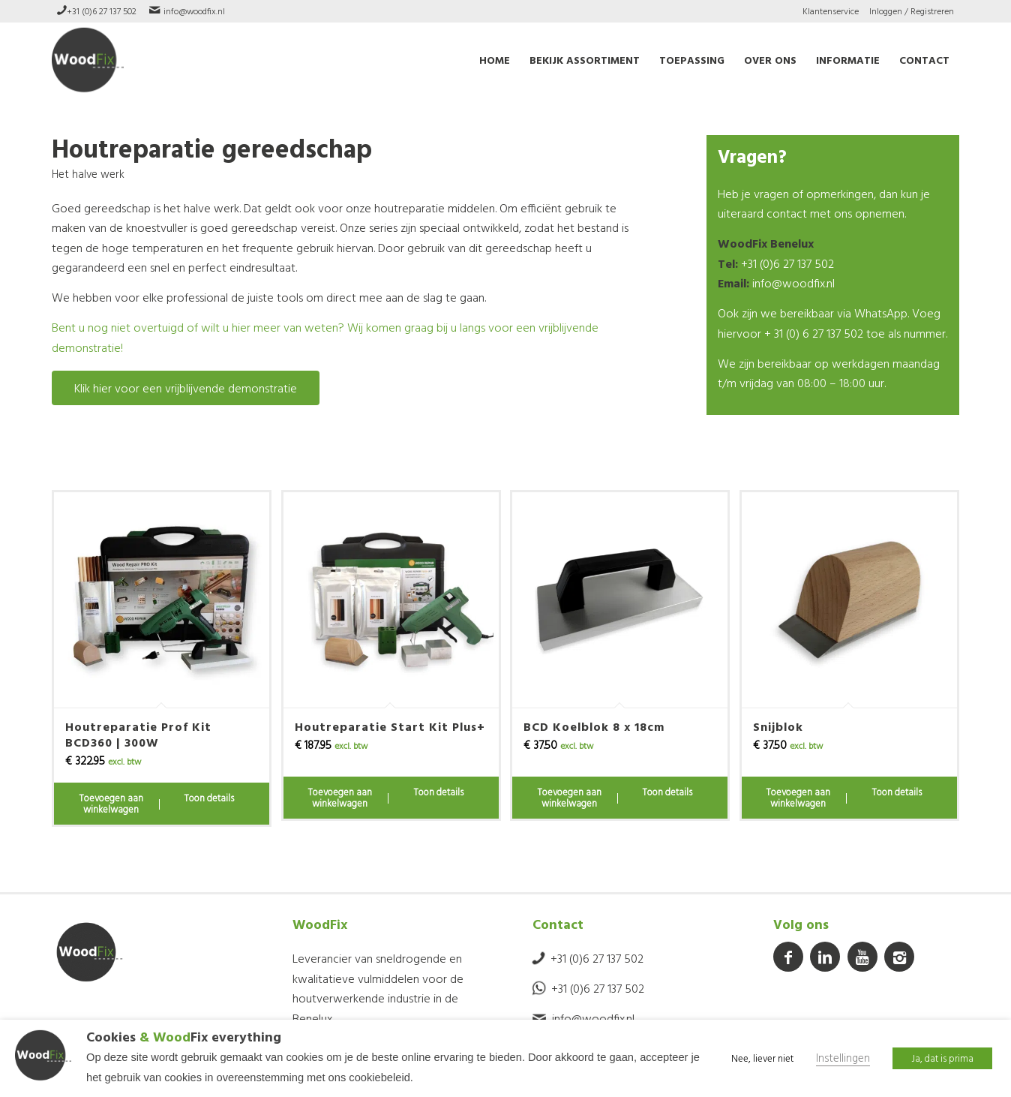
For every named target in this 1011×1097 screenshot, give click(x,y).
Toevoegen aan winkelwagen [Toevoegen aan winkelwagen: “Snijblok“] (798, 797)
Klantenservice (830, 11)
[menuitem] (830, 11)
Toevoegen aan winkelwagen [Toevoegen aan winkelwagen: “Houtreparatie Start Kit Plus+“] (340, 797)
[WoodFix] (88, 60)
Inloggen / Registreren (911, 11)
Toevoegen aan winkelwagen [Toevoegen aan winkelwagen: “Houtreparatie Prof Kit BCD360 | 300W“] (111, 803)
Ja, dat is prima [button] (942, 1058)
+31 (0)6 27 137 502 (101, 11)
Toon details (209, 798)
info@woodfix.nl (194, 11)
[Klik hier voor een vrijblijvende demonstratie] (186, 388)
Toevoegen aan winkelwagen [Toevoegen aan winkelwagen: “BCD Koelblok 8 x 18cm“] (569, 797)
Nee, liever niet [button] (762, 1058)
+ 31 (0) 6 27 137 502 (813, 333)
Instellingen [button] (843, 1057)
